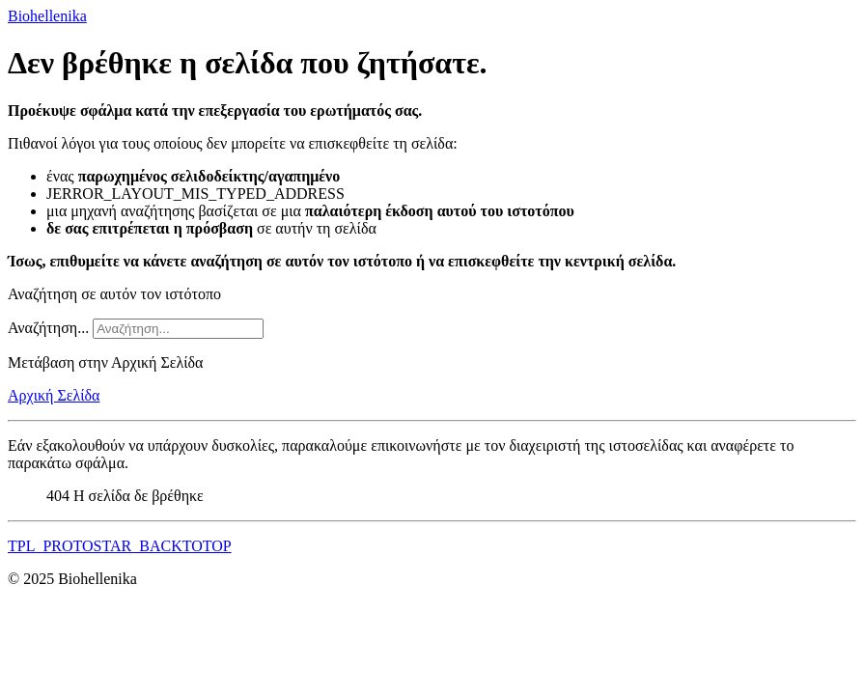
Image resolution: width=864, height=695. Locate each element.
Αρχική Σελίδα (53, 395)
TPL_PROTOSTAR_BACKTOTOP (120, 546)
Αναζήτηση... (48, 328)
